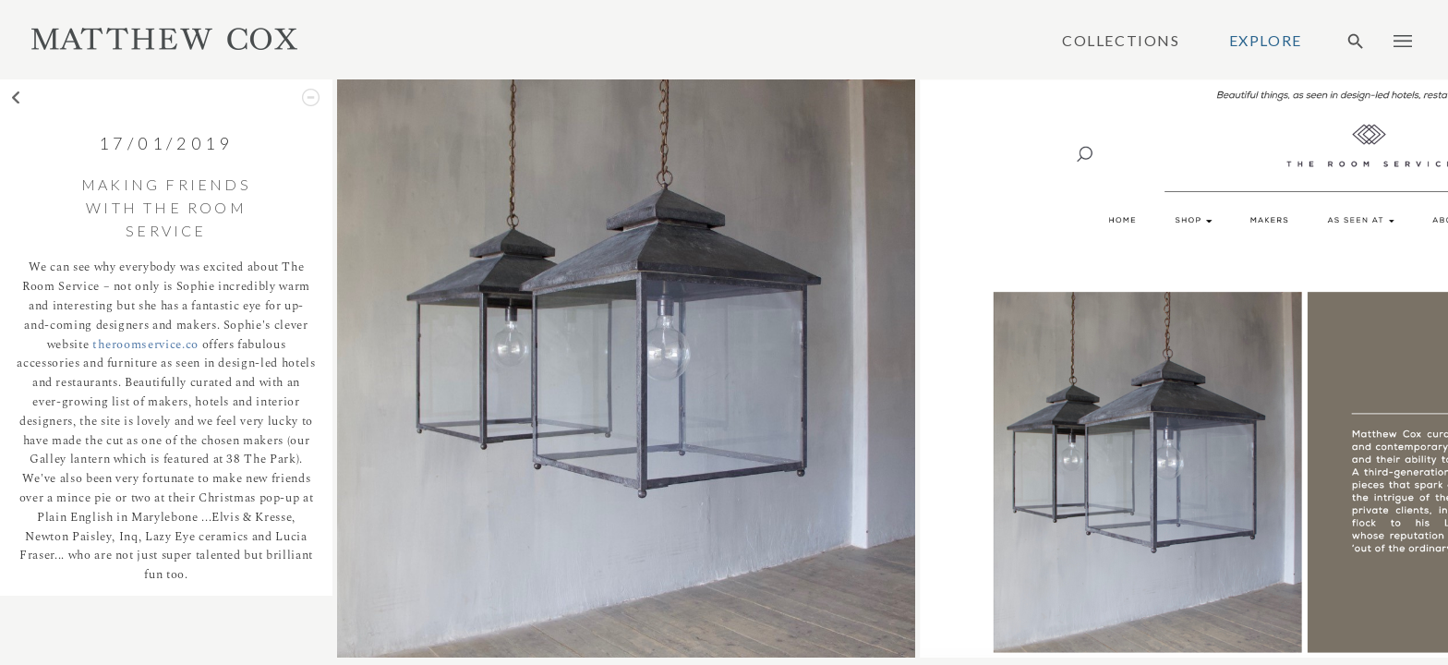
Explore (1265, 40)
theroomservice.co (145, 344)
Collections (1121, 40)
